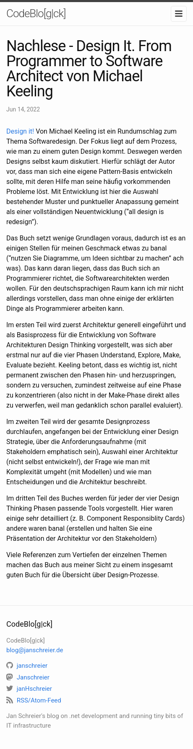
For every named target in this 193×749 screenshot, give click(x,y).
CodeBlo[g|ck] (35, 13)
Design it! (20, 131)
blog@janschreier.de (34, 650)
